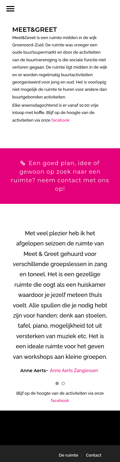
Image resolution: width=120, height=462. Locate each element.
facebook (61, 120)
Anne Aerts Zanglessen (74, 370)
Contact (94, 455)
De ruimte (68, 455)
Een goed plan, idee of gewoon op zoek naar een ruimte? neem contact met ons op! (60, 176)
